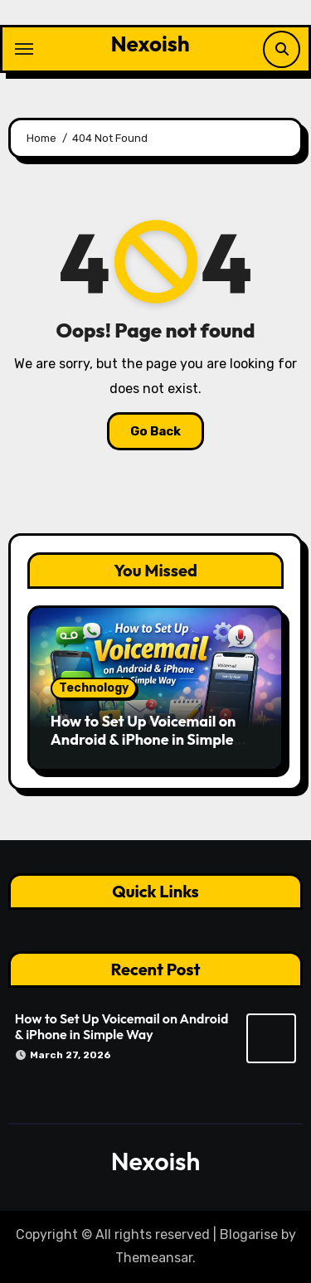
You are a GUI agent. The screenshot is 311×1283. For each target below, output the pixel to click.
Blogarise (249, 1234)
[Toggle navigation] (24, 49)
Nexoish (149, 43)
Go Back (155, 431)
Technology (94, 688)
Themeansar (153, 1258)
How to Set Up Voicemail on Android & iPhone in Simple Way (143, 739)
